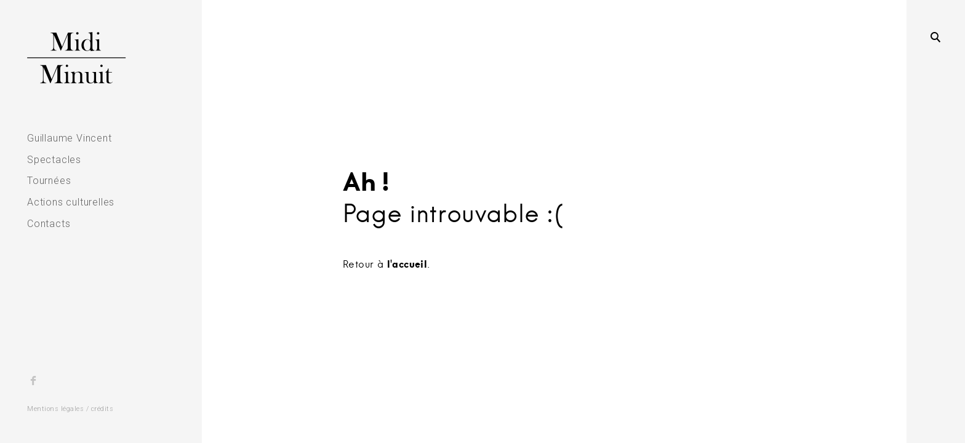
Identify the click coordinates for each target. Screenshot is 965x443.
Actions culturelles (70, 202)
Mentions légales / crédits (70, 409)
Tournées (49, 180)
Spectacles (54, 160)
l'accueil (407, 263)
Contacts (48, 223)
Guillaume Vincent (69, 138)
